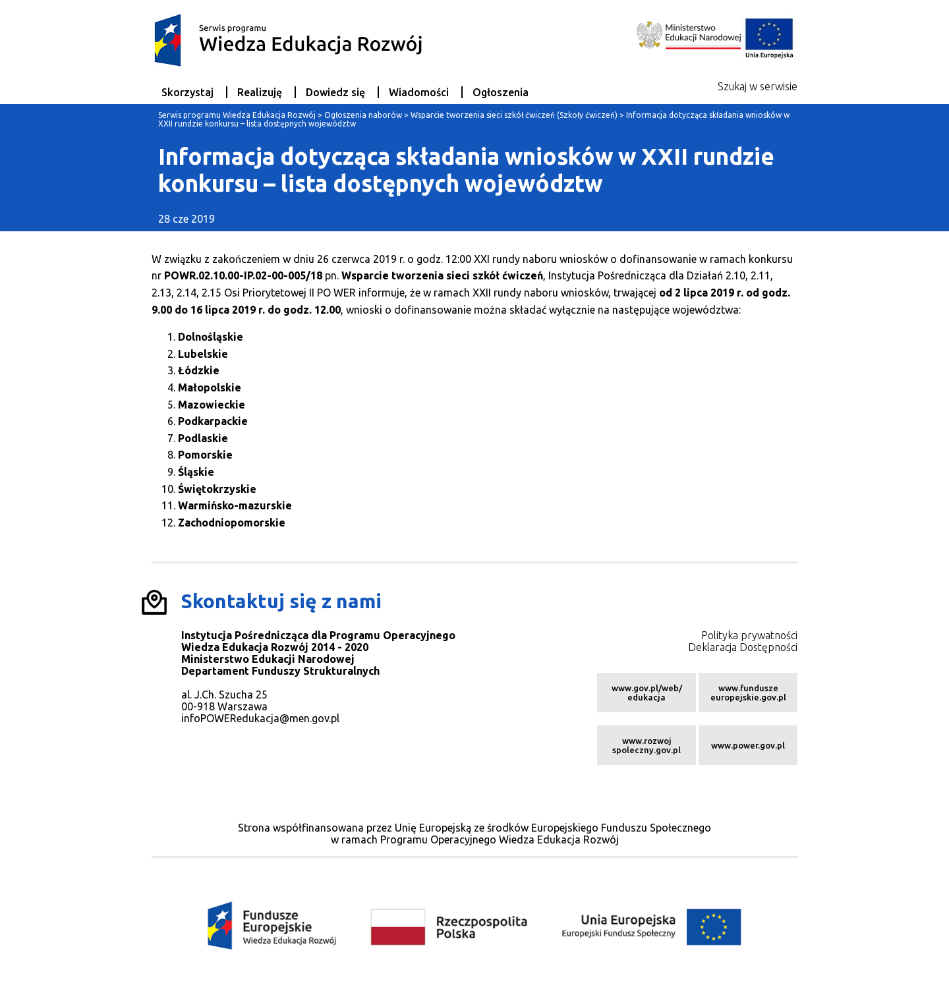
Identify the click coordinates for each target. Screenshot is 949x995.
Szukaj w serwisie (757, 86)
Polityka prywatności (749, 635)
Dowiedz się (335, 92)
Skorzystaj (187, 92)
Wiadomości (419, 92)
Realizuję (259, 92)
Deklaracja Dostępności (742, 647)
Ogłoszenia (501, 92)
